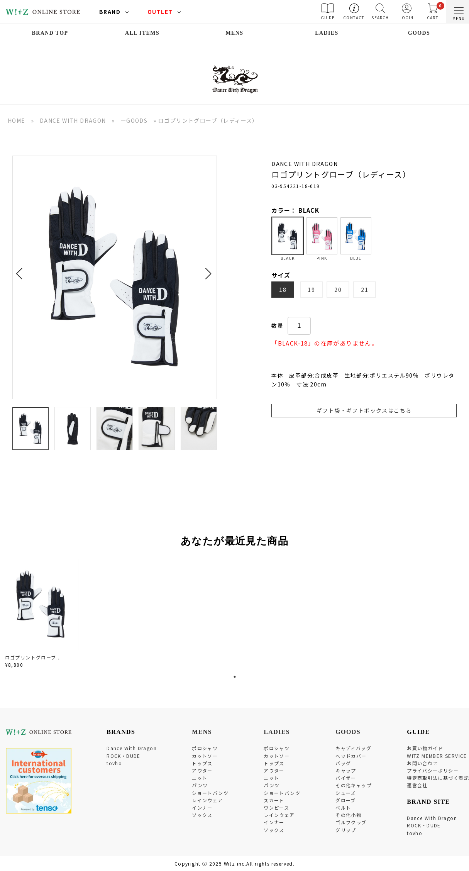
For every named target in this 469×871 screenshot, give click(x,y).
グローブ (345, 800)
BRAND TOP (50, 33)
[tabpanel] (41, 614)
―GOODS (133, 120)
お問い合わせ (422, 763)
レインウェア (207, 800)
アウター (202, 770)
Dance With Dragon (132, 748)
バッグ (343, 763)
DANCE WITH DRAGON (73, 120)
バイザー (345, 777)
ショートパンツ (210, 793)
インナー (202, 807)
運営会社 (417, 785)
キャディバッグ (353, 748)
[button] (21, 269)
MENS (234, 33)
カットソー (205, 755)
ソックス (202, 815)
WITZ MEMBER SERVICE (437, 755)
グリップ (345, 830)
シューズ (345, 793)
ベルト (343, 807)
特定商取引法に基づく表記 (438, 777)
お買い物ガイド (425, 748)
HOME (16, 120)
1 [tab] (235, 677)
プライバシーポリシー (433, 770)
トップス (202, 763)
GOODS (419, 33)
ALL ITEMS (142, 33)
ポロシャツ (205, 748)
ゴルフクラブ (350, 822)
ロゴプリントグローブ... (33, 657)
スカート (274, 800)
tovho (114, 763)
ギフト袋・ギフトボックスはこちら (364, 410)
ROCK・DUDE (124, 755)
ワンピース (276, 807)
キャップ (345, 770)
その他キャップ (353, 785)
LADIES (327, 33)
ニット (199, 777)
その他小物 (348, 815)
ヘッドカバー (350, 755)
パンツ (200, 785)
